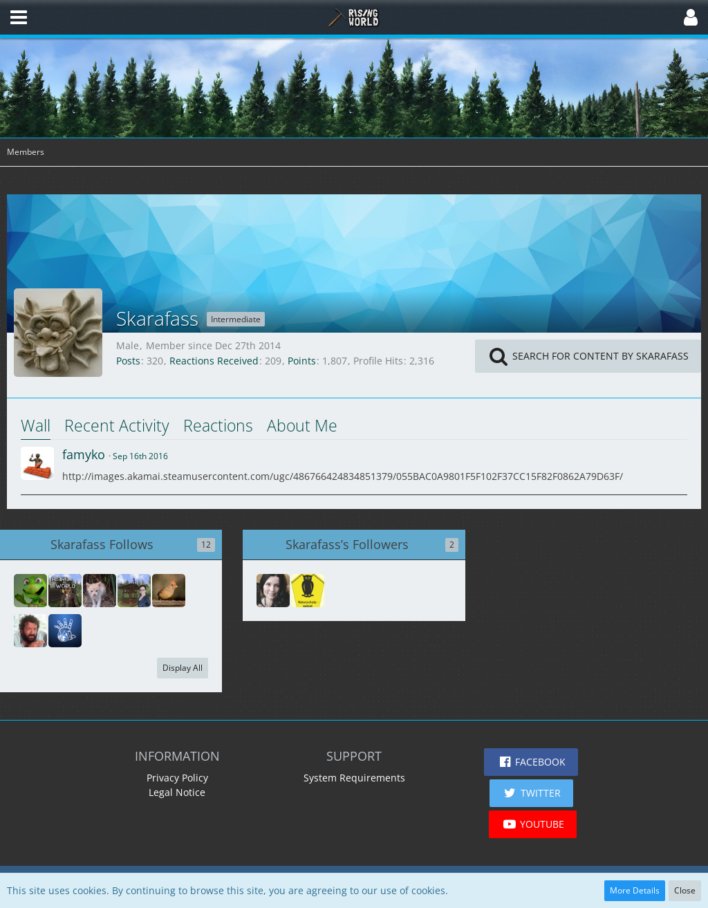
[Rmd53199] (273, 590)
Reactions (218, 425)
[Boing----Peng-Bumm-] (307, 590)
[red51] (65, 630)
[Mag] (168, 590)
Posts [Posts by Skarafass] (128, 360)
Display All (182, 668)
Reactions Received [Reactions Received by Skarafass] (214, 360)
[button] (18, 17)
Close (685, 890)
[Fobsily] (134, 590)
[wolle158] (65, 590)
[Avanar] (30, 630)
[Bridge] (30, 590)
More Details (635, 890)
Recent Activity (116, 425)
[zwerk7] (99, 590)
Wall (35, 425)
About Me (302, 425)
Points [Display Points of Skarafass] (302, 360)
